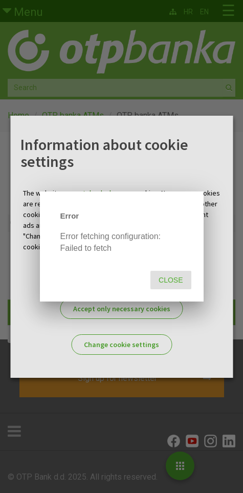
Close (171, 280)
